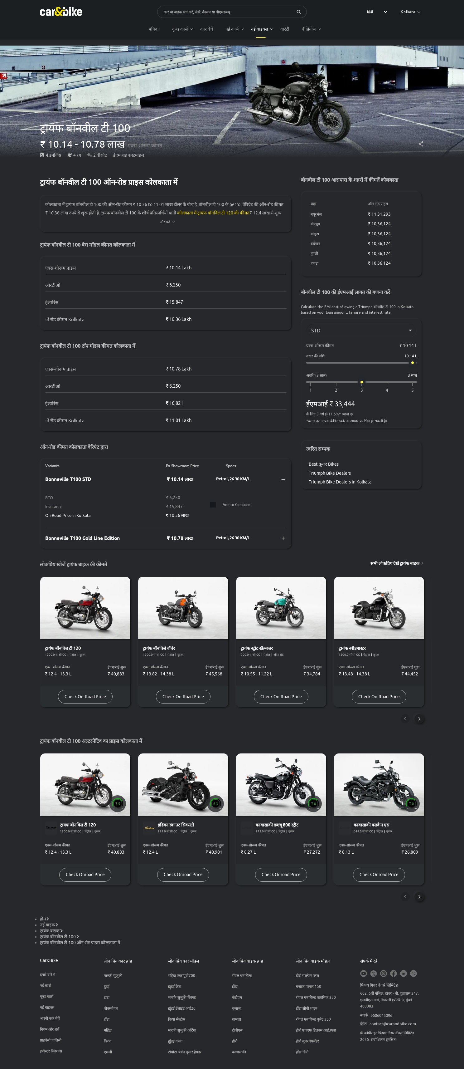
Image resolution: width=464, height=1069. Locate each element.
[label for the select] (376, 12)
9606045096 (381, 1017)
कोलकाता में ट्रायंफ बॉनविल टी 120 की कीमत (213, 212)
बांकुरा (315, 234)
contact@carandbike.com (393, 1025)
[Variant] (362, 330)
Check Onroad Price (85, 876)
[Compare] (212, 504)
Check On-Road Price (86, 697)
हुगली (314, 253)
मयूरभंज (316, 214)
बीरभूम (315, 224)
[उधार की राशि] (362, 363)
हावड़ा (315, 263)
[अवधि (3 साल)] (362, 382)
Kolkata (410, 11)
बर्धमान (316, 243)
